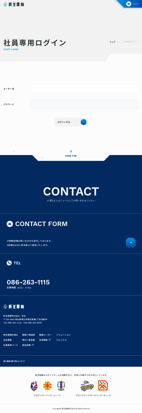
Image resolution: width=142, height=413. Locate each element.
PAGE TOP (71, 155)
